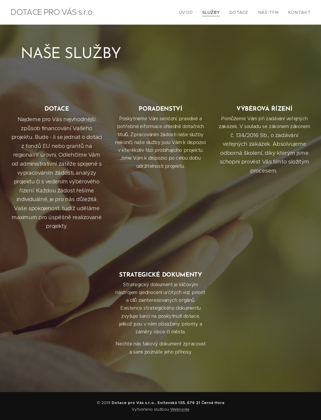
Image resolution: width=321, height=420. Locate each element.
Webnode (180, 409)
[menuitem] (196, 12)
